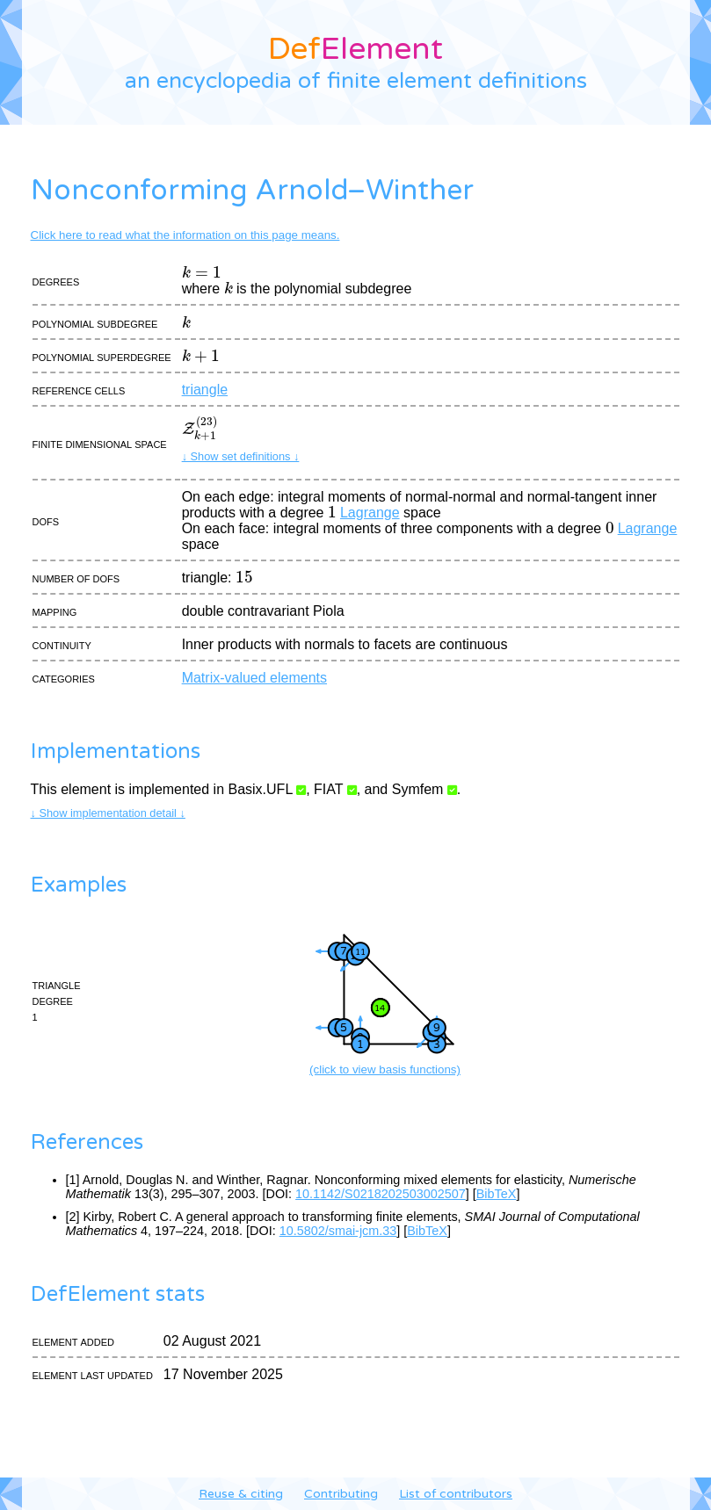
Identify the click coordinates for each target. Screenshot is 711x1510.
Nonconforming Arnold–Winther (252, 190)
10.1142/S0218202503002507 (380, 1194)
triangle (205, 389)
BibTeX (496, 1194)
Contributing (341, 1493)
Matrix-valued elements (254, 677)
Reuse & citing (241, 1493)
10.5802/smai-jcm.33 (338, 1231)
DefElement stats (118, 1294)
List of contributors (455, 1493)
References (87, 1142)
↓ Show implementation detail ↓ (108, 813)
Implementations (115, 751)
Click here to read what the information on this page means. (185, 235)
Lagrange (370, 512)
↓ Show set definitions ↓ (241, 456)
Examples (79, 885)
